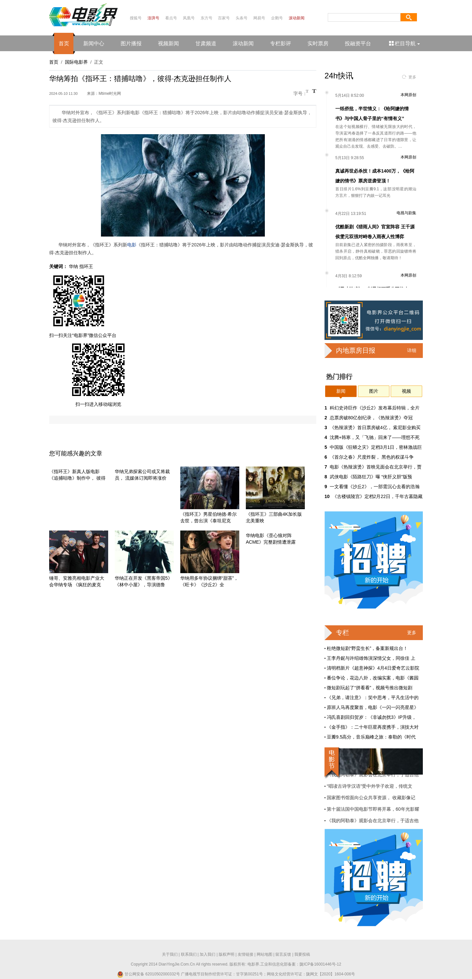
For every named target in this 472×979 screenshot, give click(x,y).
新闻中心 (93, 43)
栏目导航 (405, 43)
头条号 (241, 18)
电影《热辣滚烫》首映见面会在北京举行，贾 (376, 466)
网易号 (259, 18)
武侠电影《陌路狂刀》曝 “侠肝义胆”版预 (371, 476)
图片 (373, 391)
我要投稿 (302, 954)
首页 (64, 43)
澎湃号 (153, 18)
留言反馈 (283, 954)
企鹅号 (277, 18)
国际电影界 (76, 62)
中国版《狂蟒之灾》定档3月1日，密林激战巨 (376, 447)
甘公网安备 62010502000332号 (148, 974)
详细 (411, 350)
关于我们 (170, 954)
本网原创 (408, 95)
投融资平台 (358, 43)
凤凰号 (189, 18)
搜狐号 (136, 18)
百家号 (224, 18)
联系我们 (189, 954)
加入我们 (207, 954)
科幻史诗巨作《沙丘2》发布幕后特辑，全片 (375, 407)
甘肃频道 (205, 43)
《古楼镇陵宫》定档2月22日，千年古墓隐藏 (377, 496)
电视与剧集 (406, 213)
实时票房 (317, 43)
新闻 (340, 391)
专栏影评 (280, 43)
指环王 (86, 266)
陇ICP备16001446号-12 (320, 964)
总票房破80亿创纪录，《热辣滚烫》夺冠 (371, 417)
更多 (412, 77)
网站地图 (264, 954)
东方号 (206, 18)
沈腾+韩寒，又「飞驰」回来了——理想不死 (375, 437)
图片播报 (131, 43)
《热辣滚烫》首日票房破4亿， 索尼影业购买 (375, 427)
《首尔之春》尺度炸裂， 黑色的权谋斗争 (372, 457)
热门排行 (339, 376)
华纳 (73, 266)
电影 (131, 244)
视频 (406, 391)
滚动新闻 (297, 18)
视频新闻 (168, 43)
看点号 (171, 18)
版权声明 (226, 954)
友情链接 (245, 954)
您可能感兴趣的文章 (75, 453)
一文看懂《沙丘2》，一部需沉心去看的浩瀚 (375, 486)
